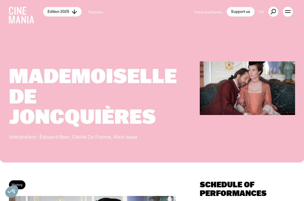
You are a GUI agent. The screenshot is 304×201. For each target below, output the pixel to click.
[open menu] (288, 12)
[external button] (273, 12)
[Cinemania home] (26, 11)
